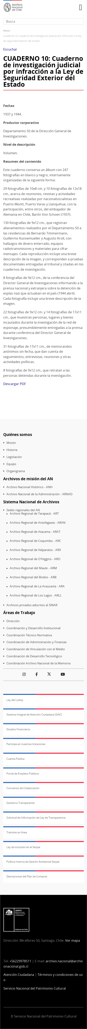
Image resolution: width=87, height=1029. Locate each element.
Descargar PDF (14, 384)
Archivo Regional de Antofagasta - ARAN (37, 522)
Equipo (11, 464)
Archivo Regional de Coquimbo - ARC (35, 540)
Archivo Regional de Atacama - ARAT (35, 531)
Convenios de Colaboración (22, 788)
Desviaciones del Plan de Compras (26, 876)
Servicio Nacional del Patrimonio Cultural (34, 988)
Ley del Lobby (14, 700)
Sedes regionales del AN (23, 510)
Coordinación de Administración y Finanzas (36, 642)
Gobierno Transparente (20, 803)
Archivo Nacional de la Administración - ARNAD (39, 494)
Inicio (6, 30)
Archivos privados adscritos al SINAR (31, 605)
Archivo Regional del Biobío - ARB (33, 577)
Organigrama (15, 471)
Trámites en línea (16, 832)
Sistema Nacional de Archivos (31, 501)
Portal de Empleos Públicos (22, 773)
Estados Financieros (18, 729)
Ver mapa (72, 940)
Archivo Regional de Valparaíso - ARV (35, 549)
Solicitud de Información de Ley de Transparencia (35, 817)
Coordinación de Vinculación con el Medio (35, 649)
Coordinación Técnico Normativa (29, 635)
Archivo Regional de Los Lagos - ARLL (36, 595)
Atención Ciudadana (18, 974)
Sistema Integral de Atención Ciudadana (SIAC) (34, 714)
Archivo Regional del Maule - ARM (33, 568)
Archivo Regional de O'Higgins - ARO (35, 558)
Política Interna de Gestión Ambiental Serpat (33, 861)
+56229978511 (20, 961)
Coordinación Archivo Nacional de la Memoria (38, 663)
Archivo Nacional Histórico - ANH (29, 487)
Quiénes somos (17, 434)
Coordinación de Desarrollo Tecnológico (34, 656)
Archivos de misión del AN (28, 478)
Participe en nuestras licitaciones (25, 744)
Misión (11, 443)
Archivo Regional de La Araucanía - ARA (37, 586)
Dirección (13, 621)
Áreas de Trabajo (19, 612)
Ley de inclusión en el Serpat (23, 847)
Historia (11, 450)
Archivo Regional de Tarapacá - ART (34, 513)
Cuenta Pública (15, 759)
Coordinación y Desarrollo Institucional (33, 628)
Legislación (14, 457)
